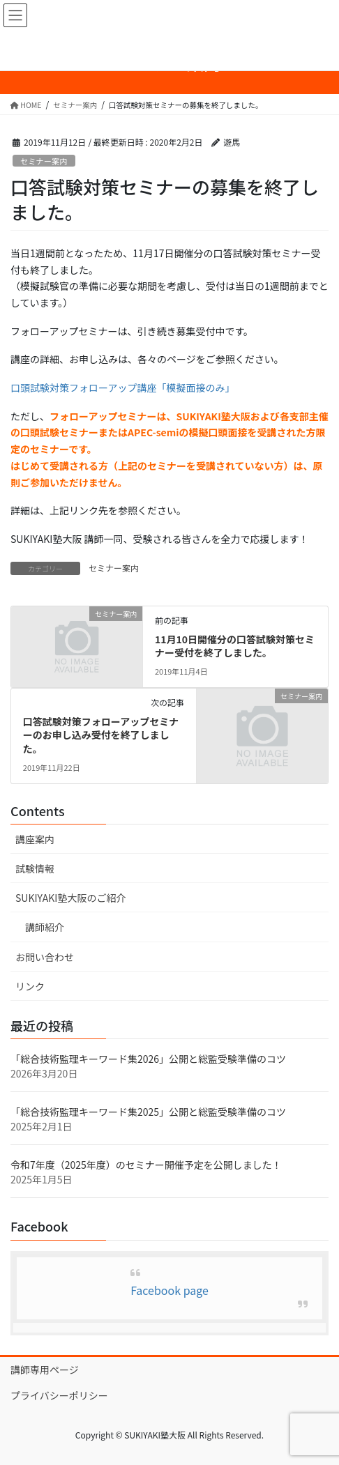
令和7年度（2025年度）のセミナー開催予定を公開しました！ (146, 1165)
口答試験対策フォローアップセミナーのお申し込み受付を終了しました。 (101, 734)
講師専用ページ (44, 1369)
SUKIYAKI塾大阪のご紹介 (70, 898)
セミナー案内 (43, 161)
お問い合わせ (44, 957)
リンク (30, 986)
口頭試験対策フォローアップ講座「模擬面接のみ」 (122, 387)
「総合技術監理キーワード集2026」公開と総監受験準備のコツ (148, 1059)
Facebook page (169, 1290)
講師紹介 (44, 927)
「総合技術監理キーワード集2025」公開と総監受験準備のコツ (148, 1112)
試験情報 (34, 868)
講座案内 (34, 839)
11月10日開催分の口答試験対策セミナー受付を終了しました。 (235, 646)
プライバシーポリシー (59, 1395)
